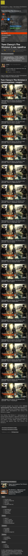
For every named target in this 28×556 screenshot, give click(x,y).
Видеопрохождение (9, 532)
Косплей (6, 546)
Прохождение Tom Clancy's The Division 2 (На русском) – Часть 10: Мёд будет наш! (13, 221)
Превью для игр (8, 522)
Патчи (5, 540)
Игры (11, 6)
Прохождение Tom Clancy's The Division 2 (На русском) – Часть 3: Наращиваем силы (13, 360)
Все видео (6, 528)
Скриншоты (5, 36)
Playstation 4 (13, 26)
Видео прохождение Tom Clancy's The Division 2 (18, 485)
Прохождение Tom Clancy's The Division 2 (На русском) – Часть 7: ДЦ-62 (13, 280)
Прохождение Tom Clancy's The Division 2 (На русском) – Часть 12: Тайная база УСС (13, 181)
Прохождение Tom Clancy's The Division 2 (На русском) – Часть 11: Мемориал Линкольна (13, 201)
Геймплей (6, 531)
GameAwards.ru (5, 6)
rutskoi (7, 64)
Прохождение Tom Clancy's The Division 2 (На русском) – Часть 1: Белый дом (13, 399)
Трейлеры (6, 530)
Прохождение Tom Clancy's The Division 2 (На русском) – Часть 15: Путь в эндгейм (13, 122)
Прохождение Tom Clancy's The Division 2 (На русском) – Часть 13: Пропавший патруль (13, 161)
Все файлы (7, 537)
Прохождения (7, 510)
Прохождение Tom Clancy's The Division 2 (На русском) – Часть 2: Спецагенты (13, 379)
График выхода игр (9, 501)
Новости (4, 31)
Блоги (5, 545)
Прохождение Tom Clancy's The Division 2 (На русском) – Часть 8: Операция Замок (13, 260)
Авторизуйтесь (9, 57)
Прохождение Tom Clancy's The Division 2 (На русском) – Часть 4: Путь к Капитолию (13, 340)
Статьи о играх (8, 520)
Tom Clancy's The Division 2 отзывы (9, 430)
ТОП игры (6, 503)
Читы (3, 40)
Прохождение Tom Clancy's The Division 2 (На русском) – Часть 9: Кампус (13, 241)
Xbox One (12, 28)
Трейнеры (7, 512)
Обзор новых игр (8, 521)
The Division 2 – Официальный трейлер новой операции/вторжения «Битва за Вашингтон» (17, 492)
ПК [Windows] (13, 24)
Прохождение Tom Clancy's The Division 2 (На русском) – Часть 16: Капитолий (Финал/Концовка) (13, 101)
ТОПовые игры (15, 432)
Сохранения (7, 513)
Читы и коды (7, 511)
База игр (6, 502)
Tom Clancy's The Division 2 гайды (9, 428)
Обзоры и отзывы (6, 35)
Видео (3, 38)
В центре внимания (9, 523)
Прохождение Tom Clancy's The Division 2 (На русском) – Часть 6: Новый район (13, 300)
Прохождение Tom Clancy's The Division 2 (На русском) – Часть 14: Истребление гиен (13, 141)
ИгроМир (6, 547)
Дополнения (7, 539)
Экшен (11, 22)
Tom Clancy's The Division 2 (20, 6)
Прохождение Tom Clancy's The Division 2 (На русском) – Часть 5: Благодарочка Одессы (13, 320)
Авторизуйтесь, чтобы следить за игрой (12, 17)
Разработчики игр (8, 505)
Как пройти (4, 33)
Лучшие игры (7, 500)
